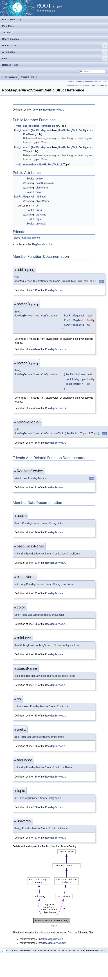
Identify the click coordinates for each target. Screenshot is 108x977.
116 (35, 442)
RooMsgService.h (53, 109)
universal (41, 223)
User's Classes (10, 39)
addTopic (28, 125)
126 (35, 532)
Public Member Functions (95, 81)
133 (35, 562)
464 (35, 408)
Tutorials (7, 32)
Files (54, 58)
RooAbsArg (29, 134)
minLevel (41, 196)
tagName (41, 214)
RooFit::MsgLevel (42, 130)
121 (35, 487)
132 (35, 593)
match (26, 130)
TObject (27, 151)
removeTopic (30, 164)
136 (35, 746)
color (39, 192)
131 (35, 685)
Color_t (30, 192)
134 (35, 776)
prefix (39, 210)
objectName (43, 201)
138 (35, 715)
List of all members (75, 81)
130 (35, 807)
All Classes (54, 52)
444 (35, 349)
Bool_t (17, 130)
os (37, 205)
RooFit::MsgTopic (45, 125)
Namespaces (54, 45)
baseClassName (45, 183)
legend (54, 926)
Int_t (31, 219)
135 (35, 624)
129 (35, 654)
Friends (86, 85)
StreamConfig (27, 77)
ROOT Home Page (12, 19)
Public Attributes (75, 85)
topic (38, 219)
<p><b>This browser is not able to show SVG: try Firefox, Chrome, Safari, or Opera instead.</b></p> (54, 886)
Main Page (8, 26)
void (18, 125)
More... (45, 142)
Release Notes (10, 65)
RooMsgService (9, 77)
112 (35, 290)
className (42, 187)
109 (33, 109)
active (39, 178)
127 (35, 837)
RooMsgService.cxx (56, 349)
